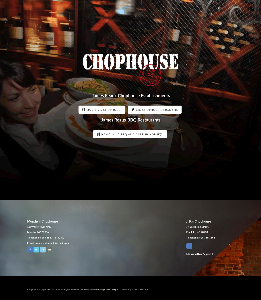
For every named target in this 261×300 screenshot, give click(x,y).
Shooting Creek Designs (106, 289)
